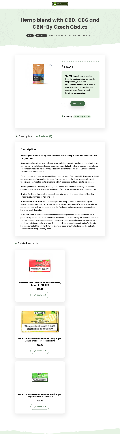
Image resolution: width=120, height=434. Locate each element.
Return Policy (25, 408)
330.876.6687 (74, 355)
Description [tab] (24, 136)
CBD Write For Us (69, 372)
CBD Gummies (25, 375)
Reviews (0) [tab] (43, 136)
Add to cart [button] (30, 295)
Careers (23, 350)
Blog (21, 355)
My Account (24, 416)
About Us (23, 346)
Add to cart (77, 103)
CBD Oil (23, 369)
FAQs (22, 405)
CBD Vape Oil (25, 378)
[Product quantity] (65, 103)
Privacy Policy (25, 411)
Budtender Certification (71, 375)
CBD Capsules (25, 372)
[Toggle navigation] (5, 4)
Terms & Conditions (28, 413)
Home (22, 341)
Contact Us (66, 369)
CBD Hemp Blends (82, 116)
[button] (51, 65)
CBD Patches (25, 381)
